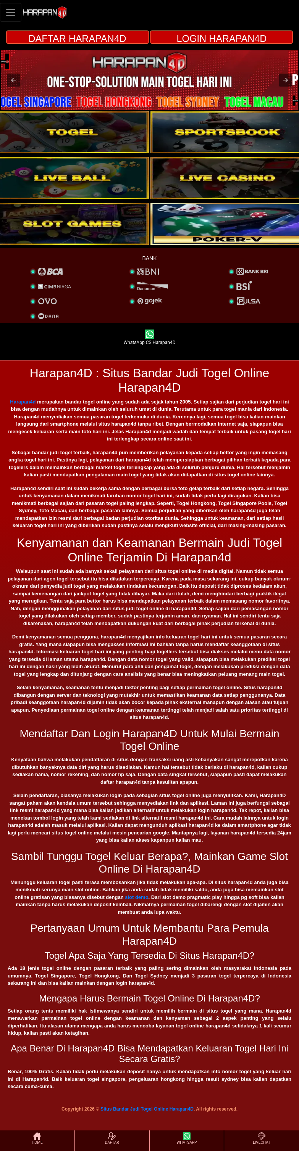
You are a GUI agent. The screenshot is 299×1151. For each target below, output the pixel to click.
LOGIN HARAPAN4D (222, 38)
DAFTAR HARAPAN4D (77, 38)
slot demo (136, 897)
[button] (13, 80)
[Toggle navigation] (10, 12)
